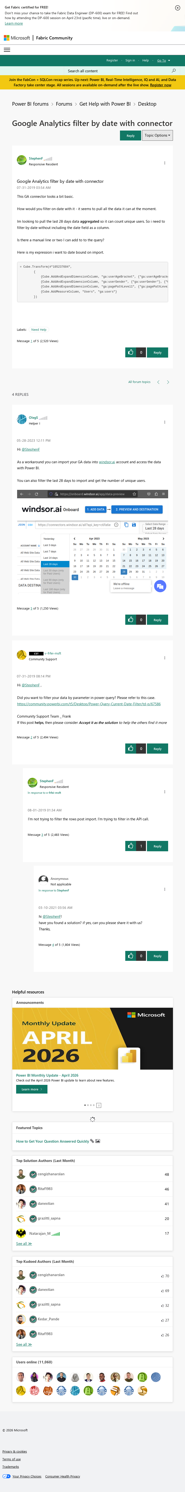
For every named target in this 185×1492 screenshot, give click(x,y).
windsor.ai (107, 461)
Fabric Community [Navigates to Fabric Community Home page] (54, 38)
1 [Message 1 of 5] (31, 341)
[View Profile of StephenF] (36, 158)
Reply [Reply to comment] (158, 620)
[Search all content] (122, 70)
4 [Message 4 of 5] (53, 944)
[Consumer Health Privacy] (62, 1476)
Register (112, 60)
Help (145, 60)
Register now (160, 84)
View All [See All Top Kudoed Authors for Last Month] (24, 1344)
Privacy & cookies (14, 1451)
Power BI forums (30, 103)
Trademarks (10, 1466)
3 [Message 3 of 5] (42, 834)
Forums (64, 103)
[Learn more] (31, 1089)
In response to (44, 792)
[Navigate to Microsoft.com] (17, 38)
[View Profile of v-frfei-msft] (53, 653)
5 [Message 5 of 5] (31, 608)
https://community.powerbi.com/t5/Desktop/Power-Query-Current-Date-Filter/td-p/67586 (89, 703)
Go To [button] (161, 60)
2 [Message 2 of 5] (31, 737)
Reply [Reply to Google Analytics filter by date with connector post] (158, 352)
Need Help (38, 329)
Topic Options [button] (156, 135)
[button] (130, 135)
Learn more (14, 23)
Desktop (147, 103)
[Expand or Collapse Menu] (7, 50)
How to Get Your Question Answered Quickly (53, 1141)
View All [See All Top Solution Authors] (24, 1243)
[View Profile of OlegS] (33, 417)
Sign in (130, 60)
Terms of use (11, 1459)
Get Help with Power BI (105, 103)
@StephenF (31, 449)
